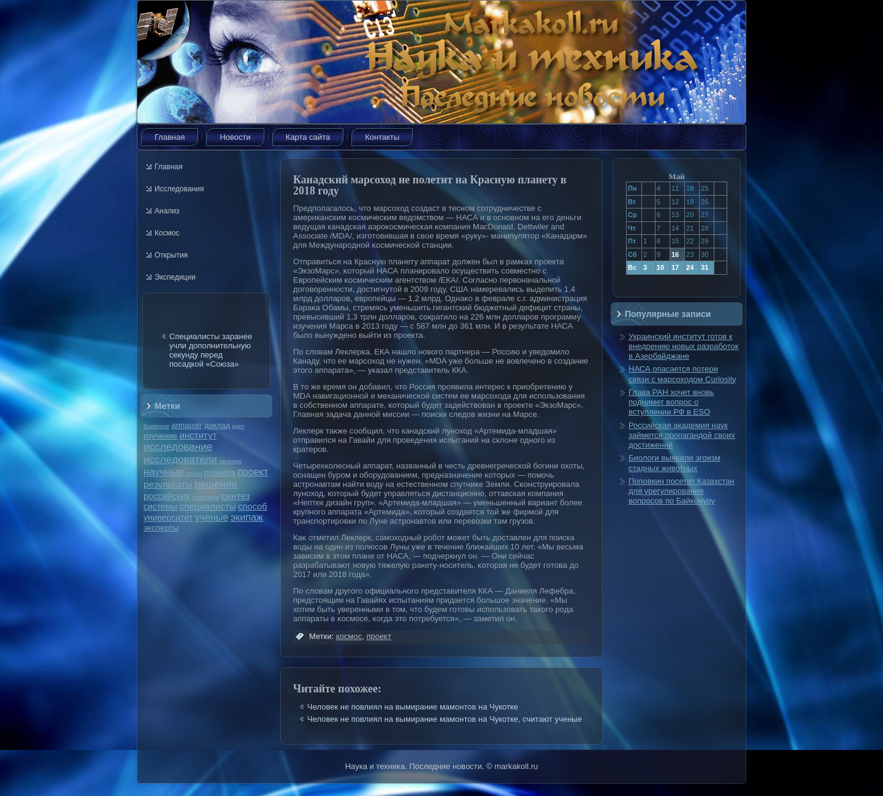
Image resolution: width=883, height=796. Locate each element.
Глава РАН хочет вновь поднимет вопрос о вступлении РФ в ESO (671, 402)
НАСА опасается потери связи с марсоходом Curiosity (682, 373)
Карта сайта (308, 137)
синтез (235, 496)
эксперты (160, 527)
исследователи (180, 459)
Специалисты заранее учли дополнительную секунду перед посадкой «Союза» (210, 350)
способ (252, 506)
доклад (217, 425)
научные (163, 472)
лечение (231, 460)
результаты (168, 484)
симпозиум (205, 497)
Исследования (179, 189)
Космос (167, 233)
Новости (235, 137)
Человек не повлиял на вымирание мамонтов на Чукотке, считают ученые (444, 719)
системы (160, 506)
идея (238, 426)
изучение (160, 435)
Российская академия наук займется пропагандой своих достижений (682, 435)
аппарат (186, 425)
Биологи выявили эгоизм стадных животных (675, 462)
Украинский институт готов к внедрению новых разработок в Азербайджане (684, 346)
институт (198, 435)
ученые (211, 517)
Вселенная (156, 426)
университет (168, 517)
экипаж (247, 516)
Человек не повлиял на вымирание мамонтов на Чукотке (412, 706)
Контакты (382, 137)
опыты (194, 473)
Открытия (171, 255)
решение (215, 484)
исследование (177, 446)
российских (166, 496)
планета (219, 472)
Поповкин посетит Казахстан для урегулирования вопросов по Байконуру (682, 491)
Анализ (167, 211)
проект (252, 471)
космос (349, 636)
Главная (170, 137)
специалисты (208, 506)
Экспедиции (175, 277)
